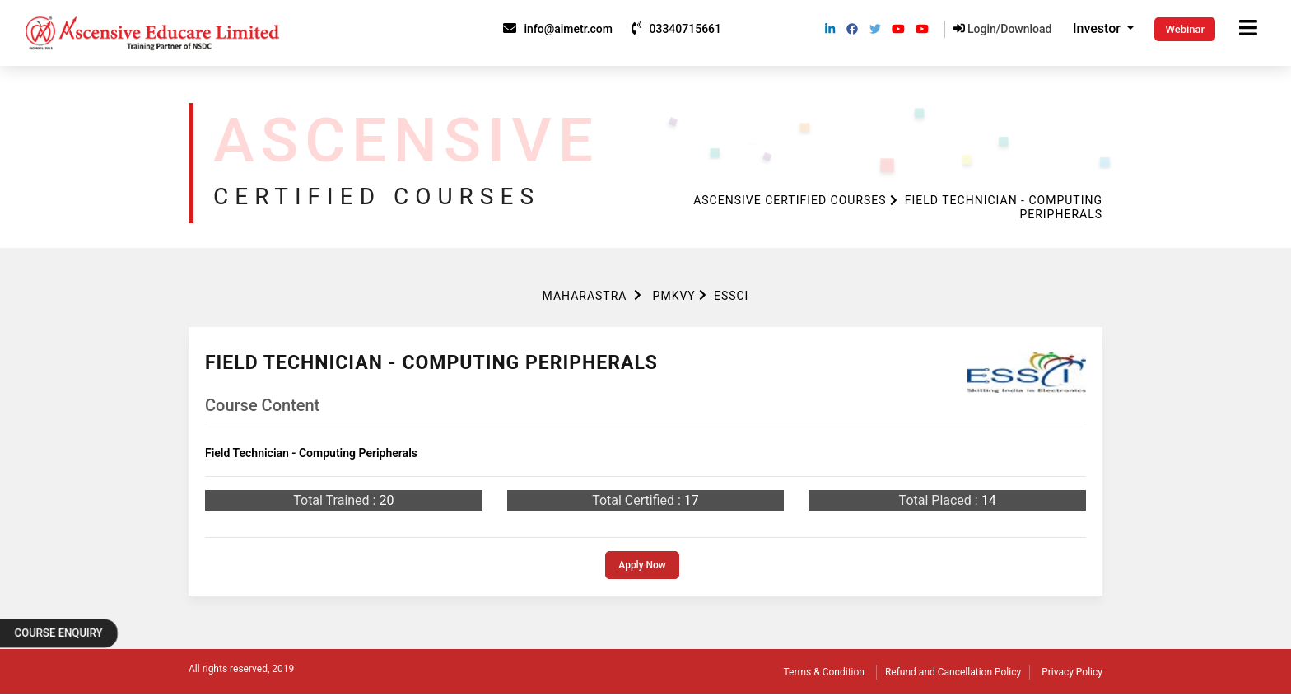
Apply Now (642, 565)
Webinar (1185, 29)
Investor (1098, 28)
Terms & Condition (824, 672)
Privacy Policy (1072, 672)
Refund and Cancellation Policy (953, 672)
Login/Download (1002, 28)
